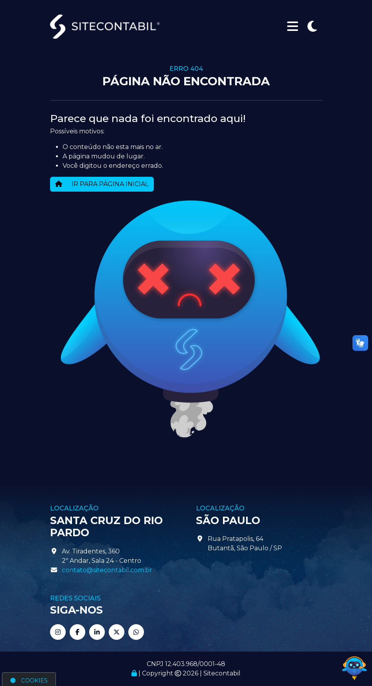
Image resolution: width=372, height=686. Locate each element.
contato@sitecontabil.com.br (107, 570)
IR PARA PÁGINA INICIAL (102, 184)
